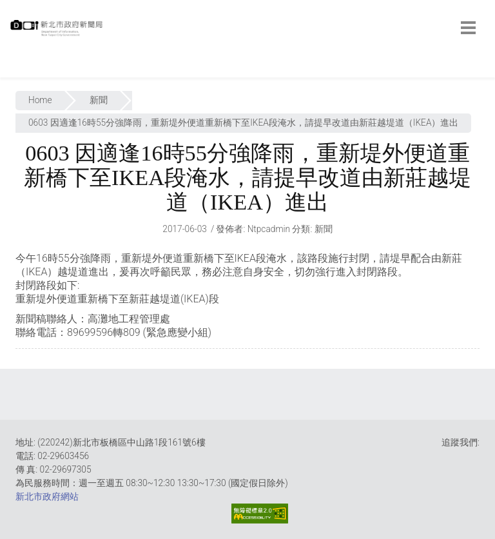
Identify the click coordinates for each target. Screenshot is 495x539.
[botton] (468, 27)
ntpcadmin (269, 229)
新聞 (99, 100)
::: (13, 70)
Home (40, 100)
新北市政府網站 (47, 496)
